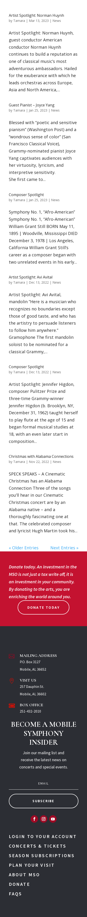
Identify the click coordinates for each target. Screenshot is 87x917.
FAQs (15, 894)
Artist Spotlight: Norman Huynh (36, 15)
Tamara (19, 20)
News (56, 20)
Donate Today (43, 607)
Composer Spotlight (26, 194)
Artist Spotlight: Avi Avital (30, 277)
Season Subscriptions (42, 855)
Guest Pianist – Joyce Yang (32, 105)
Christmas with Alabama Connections (41, 456)
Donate (19, 884)
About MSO (24, 874)
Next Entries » (64, 547)
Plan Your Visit (32, 865)
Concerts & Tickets (38, 846)
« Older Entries (24, 547)
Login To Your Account (43, 836)
